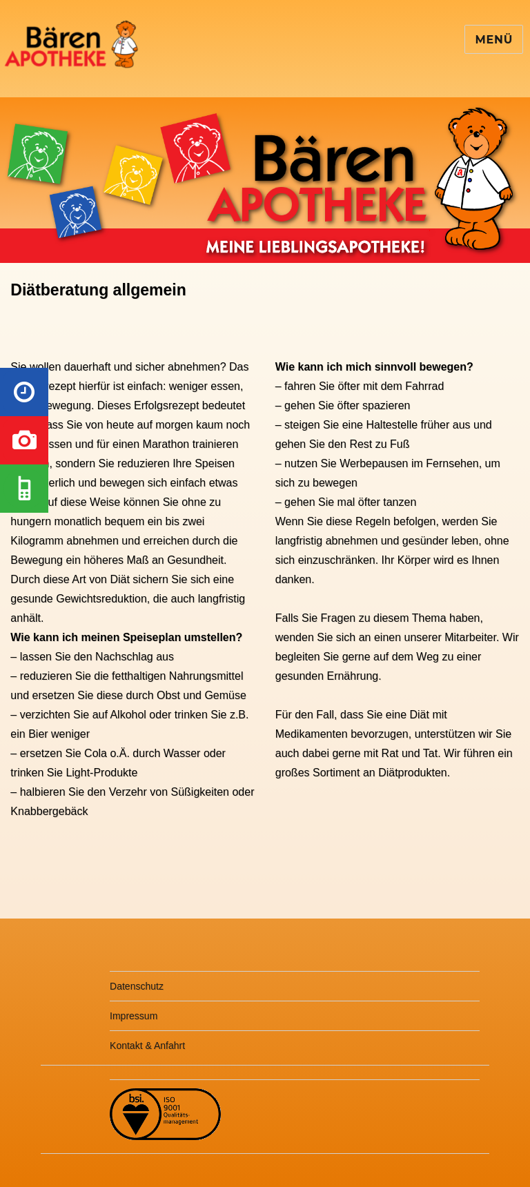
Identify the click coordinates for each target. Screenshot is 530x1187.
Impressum (133, 1015)
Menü (494, 39)
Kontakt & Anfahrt (147, 1045)
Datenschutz (137, 986)
